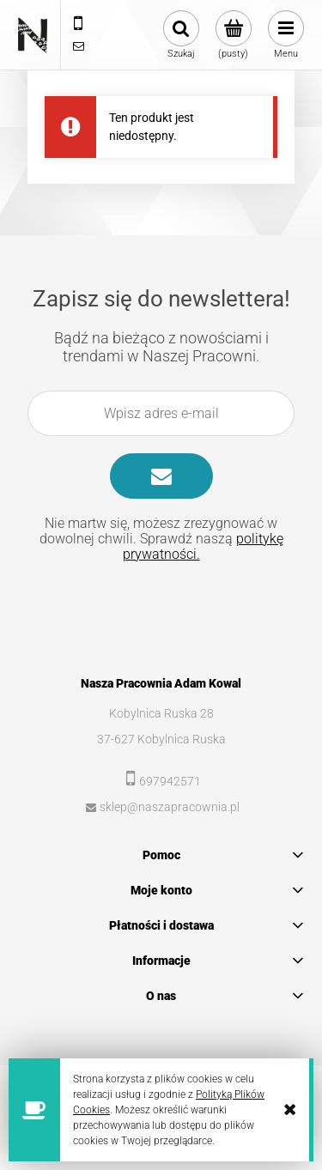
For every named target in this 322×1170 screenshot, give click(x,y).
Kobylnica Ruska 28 (161, 713)
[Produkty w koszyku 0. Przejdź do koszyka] (233, 35)
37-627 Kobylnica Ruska (161, 739)
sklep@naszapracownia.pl (170, 807)
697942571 (170, 781)
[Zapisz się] (161, 476)
